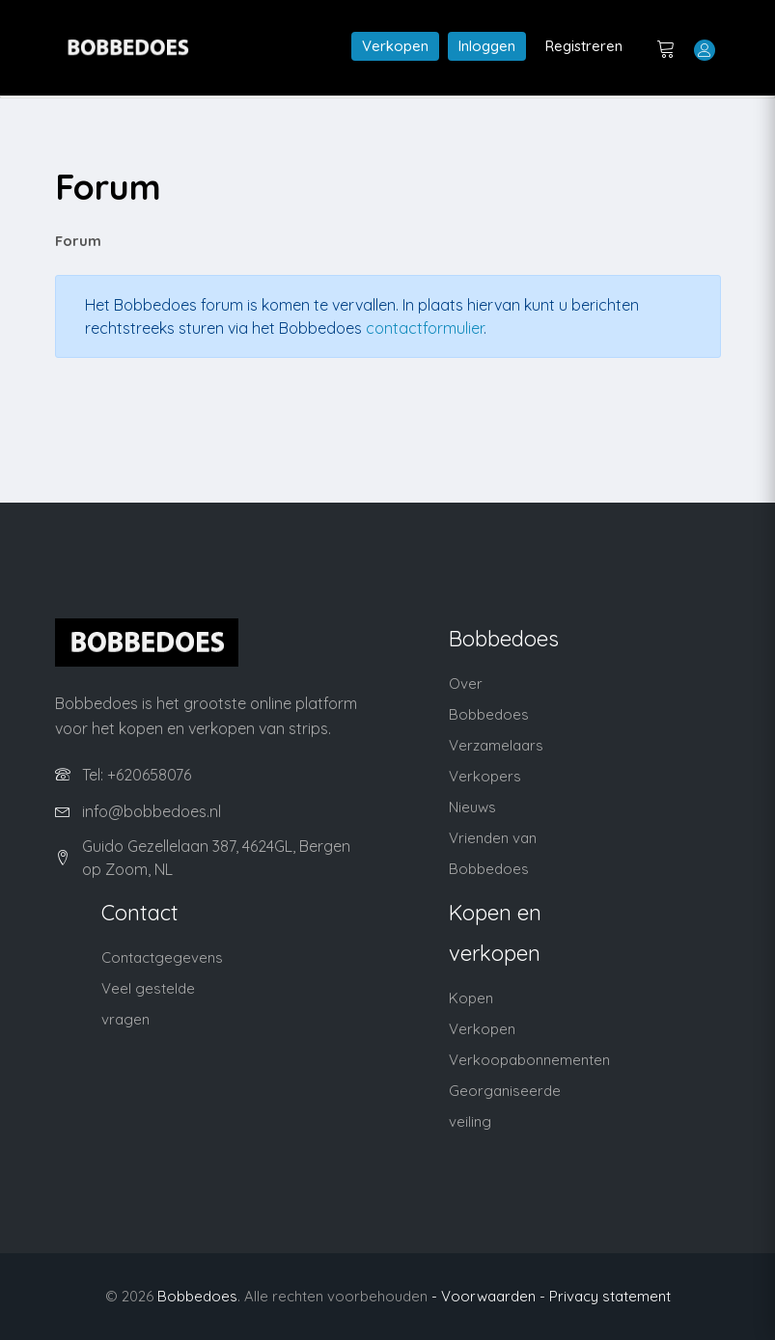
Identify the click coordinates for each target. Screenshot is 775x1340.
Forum (78, 241)
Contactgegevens (162, 957)
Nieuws (472, 807)
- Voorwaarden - (488, 1296)
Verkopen (395, 46)
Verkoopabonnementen (529, 1060)
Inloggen (486, 46)
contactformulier (425, 328)
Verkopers (485, 776)
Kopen (471, 998)
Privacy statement (610, 1296)
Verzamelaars (496, 745)
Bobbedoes (197, 1296)
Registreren (584, 46)
